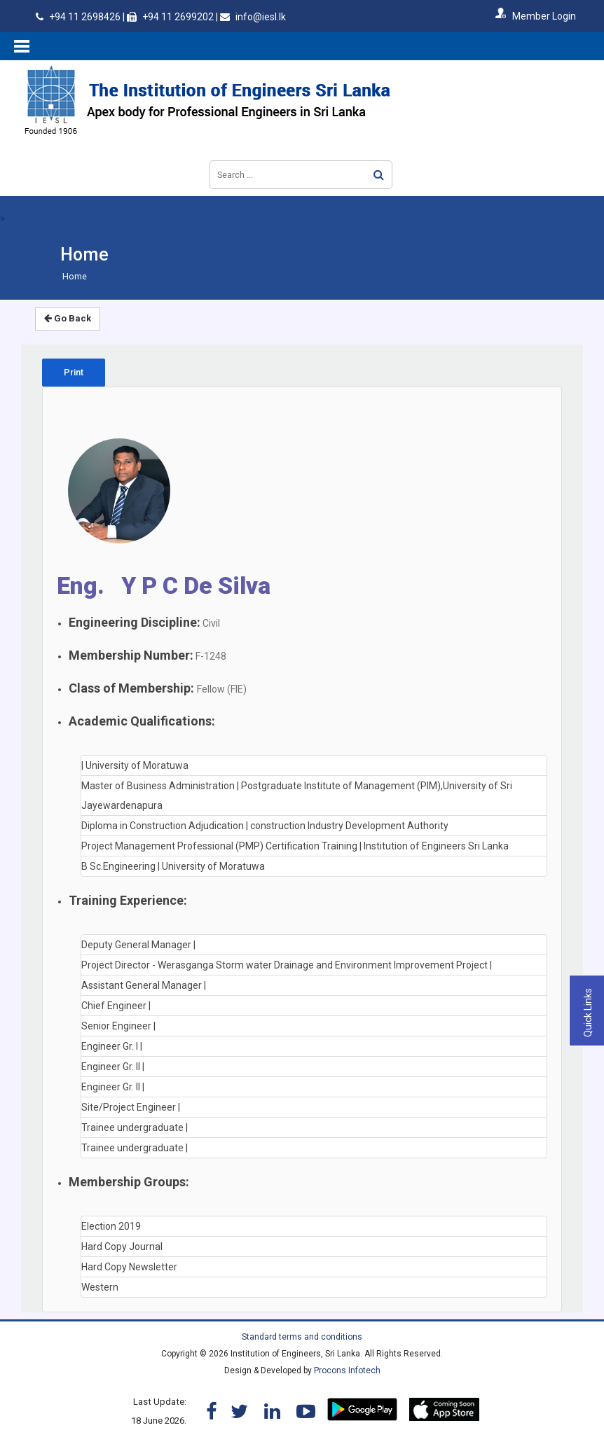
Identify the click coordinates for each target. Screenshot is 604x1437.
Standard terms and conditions (302, 1337)
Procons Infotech (347, 1370)
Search (378, 174)
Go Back (67, 318)
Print (73, 372)
